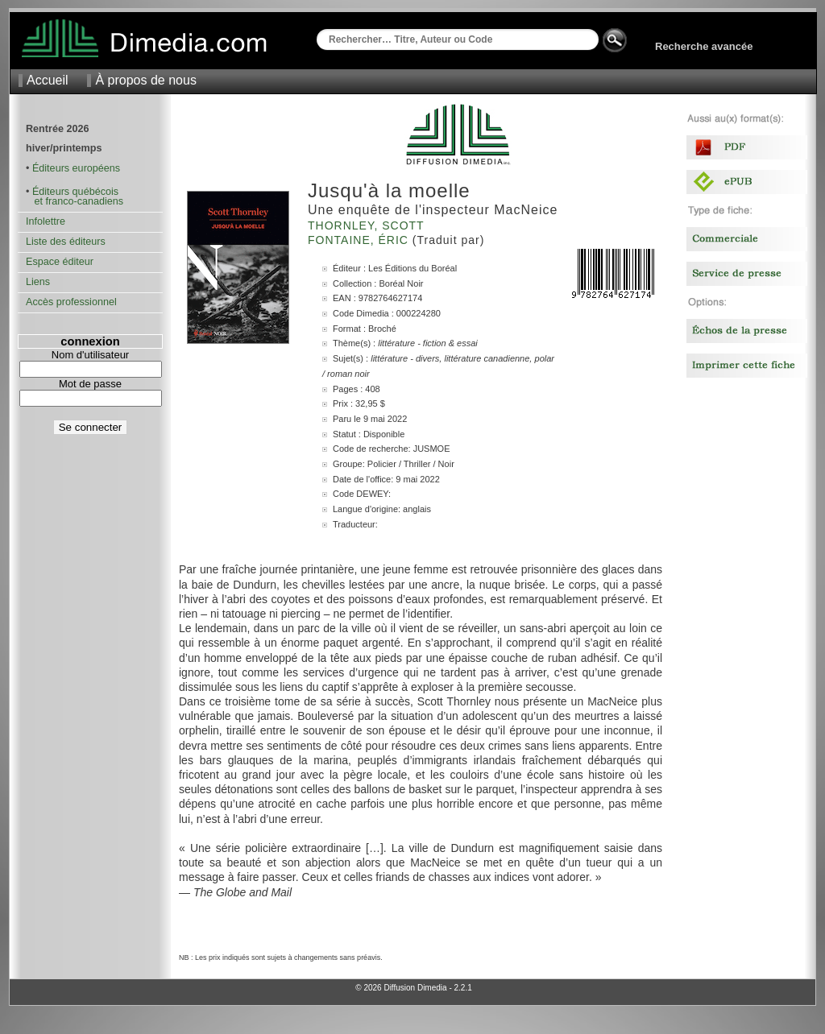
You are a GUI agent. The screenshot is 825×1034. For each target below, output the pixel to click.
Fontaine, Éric (360, 240)
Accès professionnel (71, 302)
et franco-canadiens (74, 201)
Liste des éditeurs (66, 241)
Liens (38, 281)
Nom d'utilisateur (90, 355)
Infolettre (45, 221)
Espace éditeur (59, 261)
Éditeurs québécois (75, 191)
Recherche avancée (703, 46)
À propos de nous (145, 80)
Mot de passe (90, 384)
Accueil (47, 80)
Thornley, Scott (368, 225)
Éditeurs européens (76, 168)
